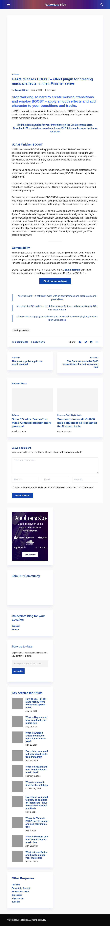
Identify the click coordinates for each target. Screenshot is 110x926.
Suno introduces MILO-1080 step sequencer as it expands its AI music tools (77, 423)
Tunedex (16, 902)
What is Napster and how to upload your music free (36, 720)
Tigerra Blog (18, 898)
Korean (15, 629)
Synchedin (17, 895)
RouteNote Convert (21, 888)
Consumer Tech (63, 415)
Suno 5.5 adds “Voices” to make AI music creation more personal (31, 423)
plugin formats (72, 270)
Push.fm (16, 885)
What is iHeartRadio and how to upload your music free (36, 855)
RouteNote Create (20, 891)
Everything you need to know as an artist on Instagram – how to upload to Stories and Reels (37, 803)
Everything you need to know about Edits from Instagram (37, 754)
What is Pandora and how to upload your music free (37, 839)
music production (21, 330)
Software (15, 75)
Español (16, 626)
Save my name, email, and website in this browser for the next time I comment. (53, 487)
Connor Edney (21, 90)
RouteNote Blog (55, 4)
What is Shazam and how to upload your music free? (37, 770)
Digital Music (76, 415)
